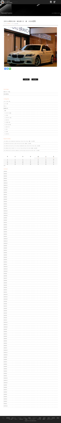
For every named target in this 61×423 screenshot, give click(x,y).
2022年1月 (5, 292)
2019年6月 (5, 364)
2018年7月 (5, 389)
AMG (5, 110)
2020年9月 (5, 329)
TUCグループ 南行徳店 (13, 2)
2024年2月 (5, 234)
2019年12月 (5, 350)
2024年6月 (5, 224)
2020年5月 (5, 338)
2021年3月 (5, 315)
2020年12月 (5, 322)
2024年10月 (5, 215)
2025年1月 (5, 208)
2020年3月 (5, 343)
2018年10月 (5, 382)
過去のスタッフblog (7, 91)
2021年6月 (5, 308)
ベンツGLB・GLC (7, 122)
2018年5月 (5, 394)
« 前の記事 (26, 79)
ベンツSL (5, 129)
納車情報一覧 (6, 108)
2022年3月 (5, 287)
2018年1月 (5, 403)
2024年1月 (5, 236)
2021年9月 (5, 301)
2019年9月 (5, 357)
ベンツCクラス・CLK (7, 117)
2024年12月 (5, 210)
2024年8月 (5, 220)
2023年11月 (5, 241)
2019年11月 (5, 352)
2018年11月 (5, 380)
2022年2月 (5, 289)
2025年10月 (5, 187)
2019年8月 (5, 359)
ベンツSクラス (6, 133)
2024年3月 (5, 231)
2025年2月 (5, 206)
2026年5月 (5, 171)
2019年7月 (5, 361)
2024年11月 (5, 213)
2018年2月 (5, 401)
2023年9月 (5, 245)
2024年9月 (5, 217)
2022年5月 (5, 282)
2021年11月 (5, 296)
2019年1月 (5, 375)
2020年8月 (5, 331)
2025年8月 (5, 192)
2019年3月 (5, 371)
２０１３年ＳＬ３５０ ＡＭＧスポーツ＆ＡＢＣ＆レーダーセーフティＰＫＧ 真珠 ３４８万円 (19, 141)
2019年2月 (5, 373)
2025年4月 (5, 201)
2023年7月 (5, 250)
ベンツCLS (6, 115)
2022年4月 (5, 285)
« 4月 (4, 165)
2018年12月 (5, 378)
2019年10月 (5, 354)
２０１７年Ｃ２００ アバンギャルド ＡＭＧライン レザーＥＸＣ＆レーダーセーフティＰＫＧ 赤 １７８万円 (21, 150)
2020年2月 (5, 345)
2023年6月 (5, 252)
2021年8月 (5, 303)
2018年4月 (5, 396)
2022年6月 (5, 280)
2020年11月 (5, 324)
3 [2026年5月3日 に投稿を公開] (53, 157)
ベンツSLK (6, 131)
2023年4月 (5, 257)
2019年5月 (5, 366)
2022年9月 (5, 273)
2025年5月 (5, 199)
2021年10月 (5, 299)
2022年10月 (5, 271)
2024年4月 (5, 229)
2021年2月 (5, 317)
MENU (58, 2)
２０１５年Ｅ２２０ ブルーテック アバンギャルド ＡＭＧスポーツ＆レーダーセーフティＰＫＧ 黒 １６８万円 (22, 145)
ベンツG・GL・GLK (7, 124)
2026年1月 (5, 180)
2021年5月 (5, 310)
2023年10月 (5, 243)
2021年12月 (5, 294)
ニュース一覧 (16, 23)
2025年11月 (5, 185)
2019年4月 (5, 368)
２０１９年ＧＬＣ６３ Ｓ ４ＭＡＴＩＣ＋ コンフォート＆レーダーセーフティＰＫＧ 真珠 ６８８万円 (20, 148)
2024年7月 (5, 222)
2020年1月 (5, 347)
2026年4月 (5, 173)
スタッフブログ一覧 (7, 101)
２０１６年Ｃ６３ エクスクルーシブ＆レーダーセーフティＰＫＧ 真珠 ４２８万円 (17, 143)
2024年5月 (5, 227)
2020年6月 (5, 336)
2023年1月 (5, 264)
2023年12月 (5, 238)
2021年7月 (5, 306)
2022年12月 (5, 266)
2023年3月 (5, 259)
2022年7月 (5, 278)
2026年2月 (5, 178)
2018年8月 (5, 387)
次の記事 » (35, 79)
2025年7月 (5, 194)
